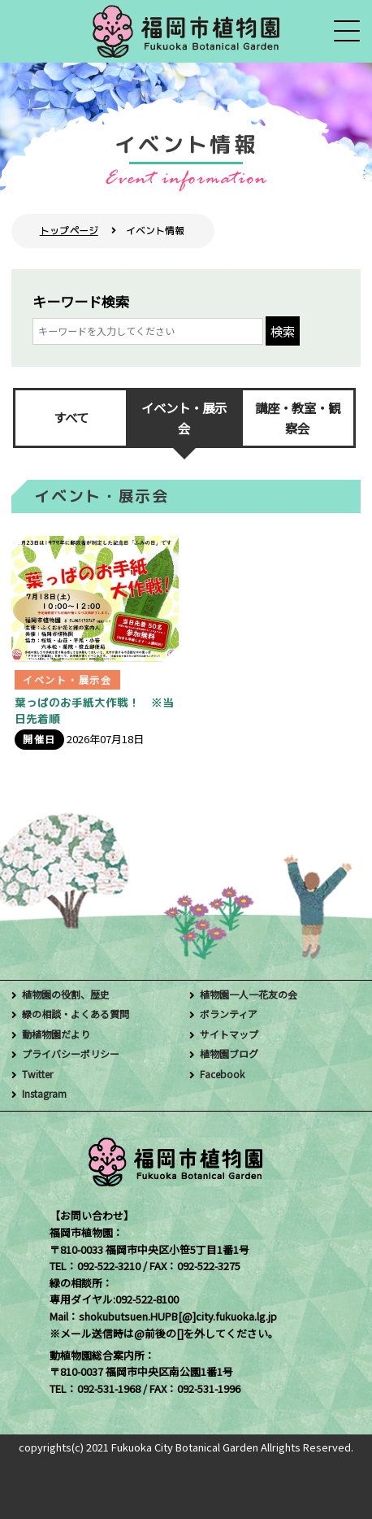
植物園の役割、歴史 (69, 994)
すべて (71, 417)
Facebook (224, 1074)
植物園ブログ (231, 1053)
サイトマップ (231, 1034)
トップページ (69, 230)
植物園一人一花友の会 (252, 994)
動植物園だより (59, 1034)
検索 (282, 331)
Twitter (39, 1074)
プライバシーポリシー (75, 1053)
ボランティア (231, 1013)
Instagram (46, 1093)
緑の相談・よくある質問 (80, 1013)
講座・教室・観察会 (297, 417)
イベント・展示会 (184, 417)
